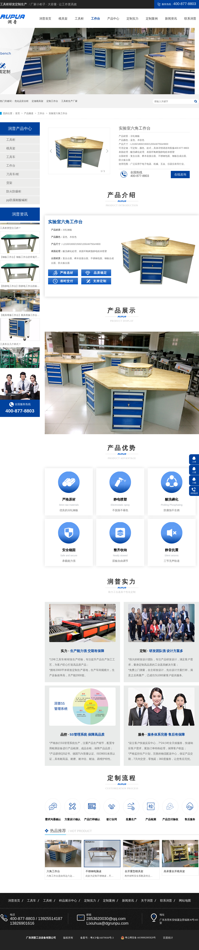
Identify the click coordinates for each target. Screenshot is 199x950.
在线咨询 (180, 174)
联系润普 (190, 18)
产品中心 (113, 18)
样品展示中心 (68, 900)
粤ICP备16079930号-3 (102, 937)
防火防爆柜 (13, 191)
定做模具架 (37, 101)
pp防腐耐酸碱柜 (17, 200)
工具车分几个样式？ (10, 345)
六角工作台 (53, 871)
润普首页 (45, 18)
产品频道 (29, 113)
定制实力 (132, 18)
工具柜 (79, 18)
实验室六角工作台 (58, 113)
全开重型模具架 (134, 871)
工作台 (95, 18)
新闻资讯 (171, 18)
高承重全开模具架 (174, 871)
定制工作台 (52, 101)
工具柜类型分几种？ (10, 229)
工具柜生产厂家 (69, 101)
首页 (18, 113)
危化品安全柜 (22, 101)
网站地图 (185, 900)
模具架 (63, 18)
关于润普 (147, 900)
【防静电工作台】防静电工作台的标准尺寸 (22, 287)
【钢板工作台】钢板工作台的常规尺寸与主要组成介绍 (28, 258)
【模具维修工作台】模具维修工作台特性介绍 (23, 316)
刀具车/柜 (12, 174)
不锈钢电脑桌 (93, 871)
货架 (9, 182)
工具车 (10, 157)
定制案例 (152, 18)
